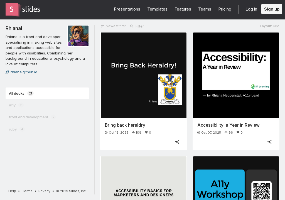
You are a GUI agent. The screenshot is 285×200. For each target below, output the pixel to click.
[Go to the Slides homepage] (12, 9)
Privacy (44, 191)
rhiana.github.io (21, 72)
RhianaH (15, 28)
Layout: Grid (269, 26)
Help (12, 191)
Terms (27, 191)
